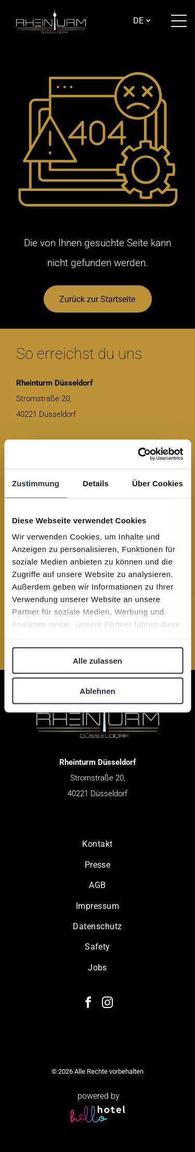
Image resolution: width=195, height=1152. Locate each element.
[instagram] (107, 1004)
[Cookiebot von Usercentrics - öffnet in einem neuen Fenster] (139, 454)
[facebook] (88, 1004)
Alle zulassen (97, 660)
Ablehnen (97, 691)
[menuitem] (97, 844)
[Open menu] (179, 21)
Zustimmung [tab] (35, 482)
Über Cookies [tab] (157, 482)
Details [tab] (96, 482)
